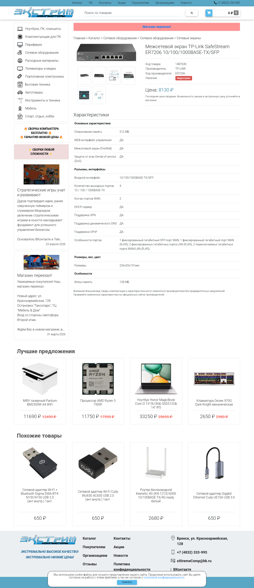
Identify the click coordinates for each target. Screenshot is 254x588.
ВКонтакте (182, 569)
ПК (91, 2)
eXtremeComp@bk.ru (194, 561)
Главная (79, 38)
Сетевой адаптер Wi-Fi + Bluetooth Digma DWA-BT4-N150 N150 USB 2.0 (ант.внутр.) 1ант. (40, 495)
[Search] (133, 13)
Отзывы (90, 564)
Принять (127, 582)
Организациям (164, 2)
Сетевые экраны (189, 38)
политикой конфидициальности (164, 577)
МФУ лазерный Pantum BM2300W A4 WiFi (40, 402)
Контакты (105, 2)
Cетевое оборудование (157, 38)
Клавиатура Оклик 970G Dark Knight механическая (214, 402)
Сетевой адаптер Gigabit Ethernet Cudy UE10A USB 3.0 (214, 495)
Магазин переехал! (157, 27)
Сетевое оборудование (120, 38)
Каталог (77, 2)
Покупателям (140, 2)
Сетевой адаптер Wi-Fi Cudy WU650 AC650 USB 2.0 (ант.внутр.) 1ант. (98, 495)
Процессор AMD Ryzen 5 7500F (98, 402)
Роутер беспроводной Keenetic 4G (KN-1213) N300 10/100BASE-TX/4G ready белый (156, 495)
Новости (186, 2)
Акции (122, 2)
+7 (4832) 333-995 (227, 2)
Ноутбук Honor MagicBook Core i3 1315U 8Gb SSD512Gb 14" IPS (156, 403)
